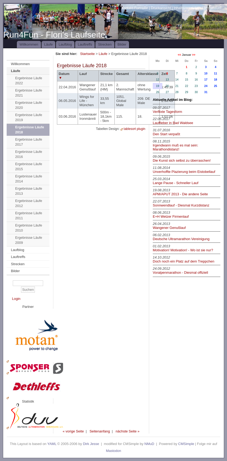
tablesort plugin (134, 129)
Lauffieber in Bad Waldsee (173, 123)
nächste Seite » (127, 431)
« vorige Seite (73, 431)
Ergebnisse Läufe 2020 (28, 105)
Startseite (87, 54)
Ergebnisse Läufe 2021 (28, 93)
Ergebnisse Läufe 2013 (28, 191)
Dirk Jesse (91, 444)
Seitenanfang (99, 431)
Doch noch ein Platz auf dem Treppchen (183, 261)
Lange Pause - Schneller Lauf (175, 183)
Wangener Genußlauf (169, 228)
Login (16, 299)
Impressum (212, 8)
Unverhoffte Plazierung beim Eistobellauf (184, 172)
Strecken (105, 44)
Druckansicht (161, 8)
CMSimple (186, 444)
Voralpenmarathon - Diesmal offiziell (180, 273)
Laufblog (65, 44)
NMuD (149, 444)
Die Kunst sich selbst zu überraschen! (182, 160)
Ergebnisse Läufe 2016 (28, 154)
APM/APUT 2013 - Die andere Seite (180, 194)
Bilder (122, 44)
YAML (51, 444)
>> (193, 54)
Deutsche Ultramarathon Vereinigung (181, 239)
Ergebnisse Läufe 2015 (28, 166)
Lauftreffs (85, 44)
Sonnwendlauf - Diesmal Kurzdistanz (181, 205)
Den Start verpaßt (166, 134)
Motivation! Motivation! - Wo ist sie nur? (183, 250)
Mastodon (113, 451)
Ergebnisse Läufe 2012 (28, 203)
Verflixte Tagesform (167, 112)
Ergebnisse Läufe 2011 (28, 215)
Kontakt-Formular (134, 8)
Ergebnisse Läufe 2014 (28, 179)
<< (179, 54)
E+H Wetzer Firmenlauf (171, 216)
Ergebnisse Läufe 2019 (28, 117)
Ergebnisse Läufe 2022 (28, 80)
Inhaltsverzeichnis (187, 8)
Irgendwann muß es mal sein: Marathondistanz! (175, 147)
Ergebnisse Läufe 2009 (28, 240)
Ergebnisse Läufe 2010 (28, 228)
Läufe (48, 44)
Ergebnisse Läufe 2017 (28, 142)
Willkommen (28, 44)
